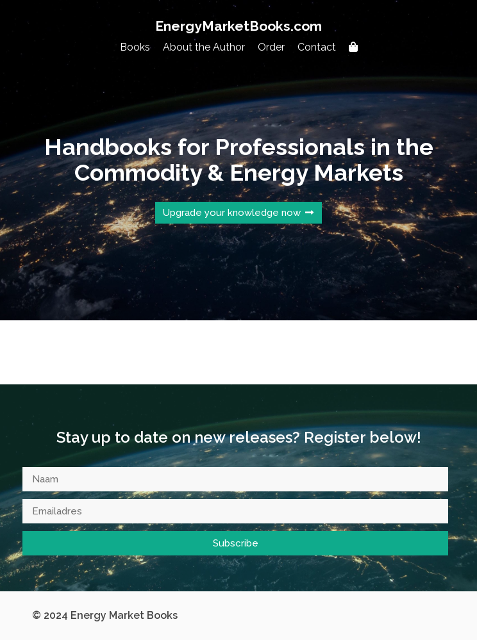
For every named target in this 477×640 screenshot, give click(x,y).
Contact (316, 47)
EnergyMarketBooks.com (238, 26)
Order (271, 47)
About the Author (204, 47)
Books (135, 47)
